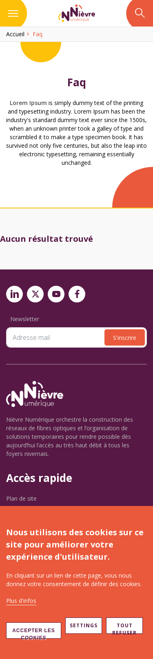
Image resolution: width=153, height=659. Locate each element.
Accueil (15, 34)
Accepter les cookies (33, 633)
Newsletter (24, 319)
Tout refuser (124, 628)
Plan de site (21, 498)
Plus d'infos (21, 600)
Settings (84, 625)
